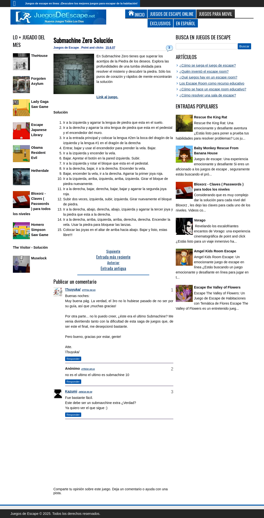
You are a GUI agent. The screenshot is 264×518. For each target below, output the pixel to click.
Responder (73, 358)
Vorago (199, 220)
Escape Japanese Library (39, 130)
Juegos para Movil (215, 13)
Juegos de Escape (66, 47)
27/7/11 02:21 (89, 290)
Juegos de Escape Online (172, 13)
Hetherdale (40, 171)
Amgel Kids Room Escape (215, 251)
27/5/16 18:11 (88, 369)
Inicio (16, 3)
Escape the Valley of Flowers (217, 287)
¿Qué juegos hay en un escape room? (208, 77)
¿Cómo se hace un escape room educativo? (212, 89)
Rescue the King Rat (210, 117)
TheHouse (39, 56)
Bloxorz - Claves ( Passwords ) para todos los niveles (32, 204)
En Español (185, 23)
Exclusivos (160, 23)
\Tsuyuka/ (73, 289)
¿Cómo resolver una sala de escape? (207, 95)
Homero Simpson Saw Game (39, 230)
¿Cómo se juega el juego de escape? (207, 65)
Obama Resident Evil (38, 153)
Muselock (39, 258)
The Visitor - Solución (30, 247)
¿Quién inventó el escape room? (204, 71)
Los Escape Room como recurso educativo (211, 83)
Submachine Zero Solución (83, 40)
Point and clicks (93, 47)
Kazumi (71, 391)
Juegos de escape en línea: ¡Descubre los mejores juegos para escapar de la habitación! (81, 3)
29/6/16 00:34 (85, 392)
